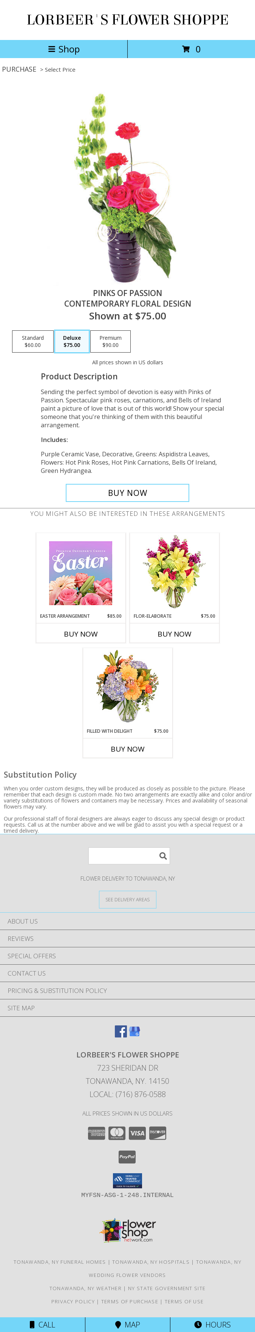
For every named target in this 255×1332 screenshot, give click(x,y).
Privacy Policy (73, 1301)
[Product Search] (129, 855)
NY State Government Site (167, 1288)
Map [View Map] (127, 1325)
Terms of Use (184, 1301)
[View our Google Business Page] (134, 1035)
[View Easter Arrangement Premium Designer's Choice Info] (80, 573)
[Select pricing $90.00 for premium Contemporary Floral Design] (110, 342)
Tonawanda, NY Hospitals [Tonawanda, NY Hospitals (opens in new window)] (151, 1261)
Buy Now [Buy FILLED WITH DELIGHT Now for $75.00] (128, 749)
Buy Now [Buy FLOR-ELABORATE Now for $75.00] (175, 634)
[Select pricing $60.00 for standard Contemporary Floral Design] (32, 342)
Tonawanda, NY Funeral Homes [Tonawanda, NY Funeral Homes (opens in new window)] (60, 1261)
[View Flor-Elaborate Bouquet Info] (174, 573)
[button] (127, 1180)
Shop (64, 49)
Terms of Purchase (129, 1301)
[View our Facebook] (121, 1035)
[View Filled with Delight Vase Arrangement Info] (127, 688)
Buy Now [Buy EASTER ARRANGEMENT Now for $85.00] (81, 634)
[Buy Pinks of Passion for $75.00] (128, 493)
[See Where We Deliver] (127, 899)
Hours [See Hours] (212, 1325)
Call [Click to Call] (42, 1325)
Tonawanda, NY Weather (85, 1288)
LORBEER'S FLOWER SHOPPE (127, 20)
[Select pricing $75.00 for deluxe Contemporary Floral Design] (72, 342)
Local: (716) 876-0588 (128, 1094)
